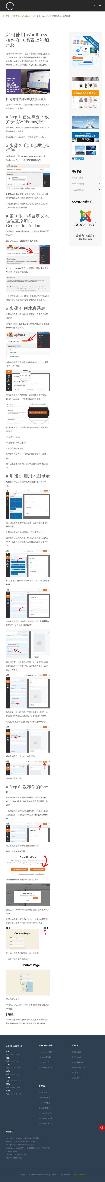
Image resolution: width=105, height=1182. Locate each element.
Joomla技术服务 (44, 1103)
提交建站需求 (76, 1052)
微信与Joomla (76, 1057)
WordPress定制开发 (45, 1113)
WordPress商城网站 (45, 1057)
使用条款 (83, 1175)
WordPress (26, 16)
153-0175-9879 (13, 1074)
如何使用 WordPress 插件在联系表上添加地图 (27, 40)
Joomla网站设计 (78, 190)
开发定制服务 (77, 178)
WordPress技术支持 (45, 1062)
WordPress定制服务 (45, 1052)
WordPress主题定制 (45, 1067)
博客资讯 (16, 16)
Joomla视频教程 (77, 1062)
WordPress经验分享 (78, 1067)
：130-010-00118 (13, 1061)
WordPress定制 (78, 184)
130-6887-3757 (13, 1081)
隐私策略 (75, 1175)
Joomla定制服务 (44, 1098)
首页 (8, 16)
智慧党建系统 (44, 1092)
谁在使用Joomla (77, 1078)
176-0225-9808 (13, 1068)
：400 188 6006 (13, 1055)
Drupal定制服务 (44, 1108)
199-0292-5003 (13, 1087)
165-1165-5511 (13, 1094)
